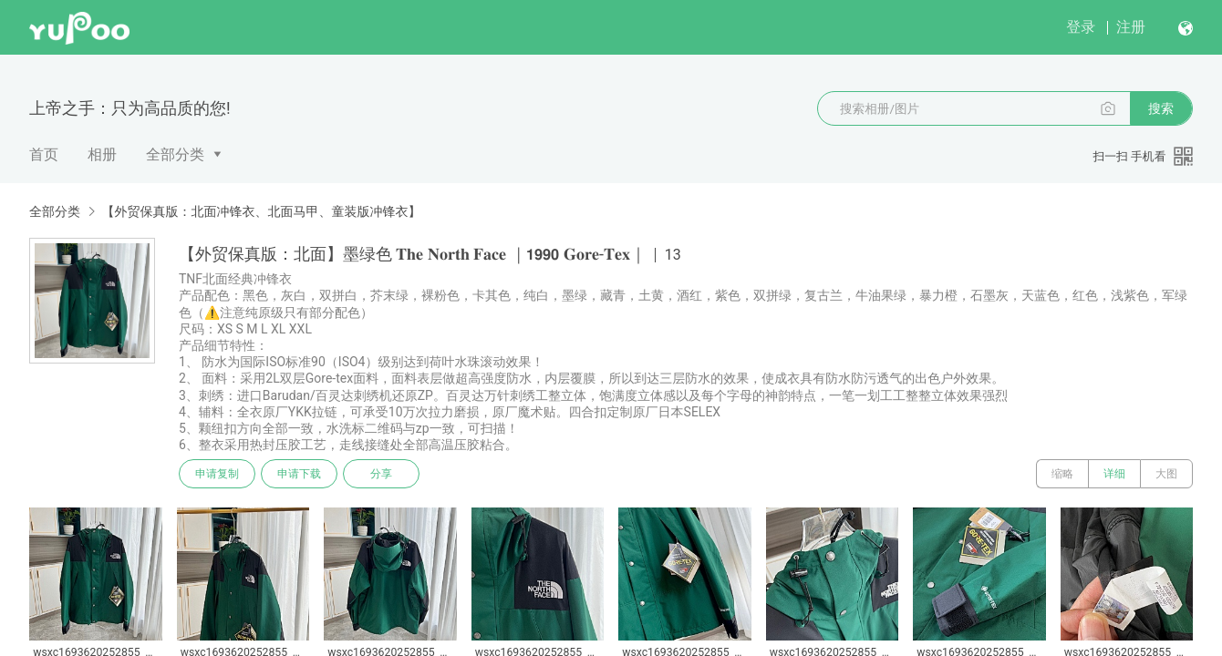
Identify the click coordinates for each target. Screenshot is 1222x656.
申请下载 (299, 473)
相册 (102, 154)
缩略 (1062, 473)
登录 (1080, 27)
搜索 (1161, 108)
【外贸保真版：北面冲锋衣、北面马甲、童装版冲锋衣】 (260, 211)
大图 (1166, 473)
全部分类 (175, 154)
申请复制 (217, 473)
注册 (1130, 27)
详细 (1114, 473)
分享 (381, 473)
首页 (43, 154)
